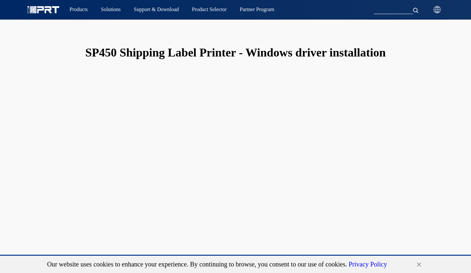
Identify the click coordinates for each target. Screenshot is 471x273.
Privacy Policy (368, 264)
